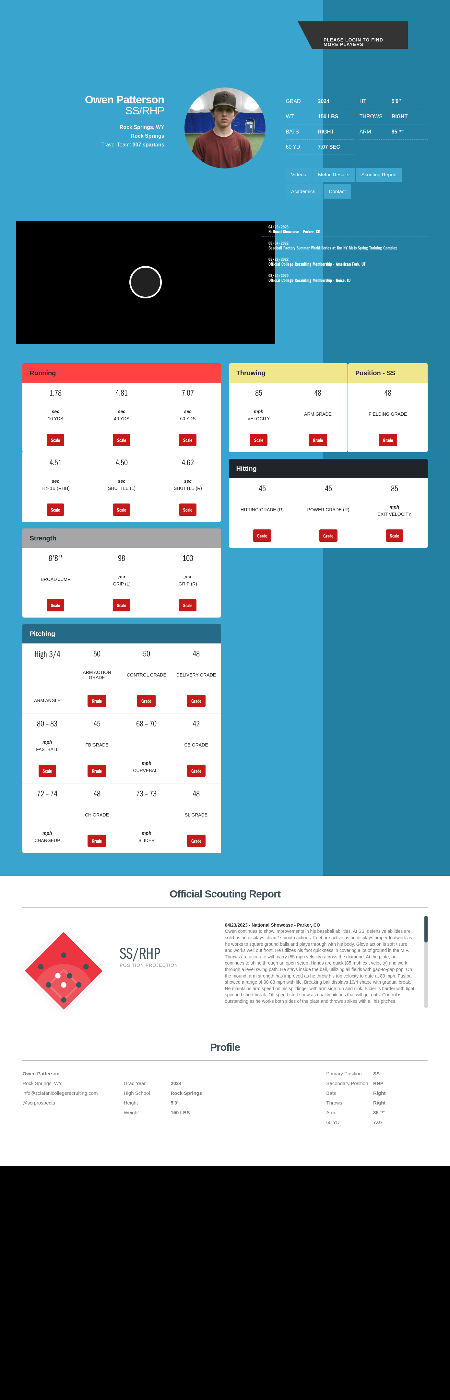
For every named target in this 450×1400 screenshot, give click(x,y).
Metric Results (336, 175)
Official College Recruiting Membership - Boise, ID (347, 284)
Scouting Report (384, 175)
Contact (340, 193)
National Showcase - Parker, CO (347, 232)
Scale (55, 449)
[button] (147, 288)
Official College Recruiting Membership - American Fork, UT (347, 267)
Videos (299, 175)
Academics (304, 193)
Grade (318, 449)
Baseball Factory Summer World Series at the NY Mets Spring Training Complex (353, 250)
